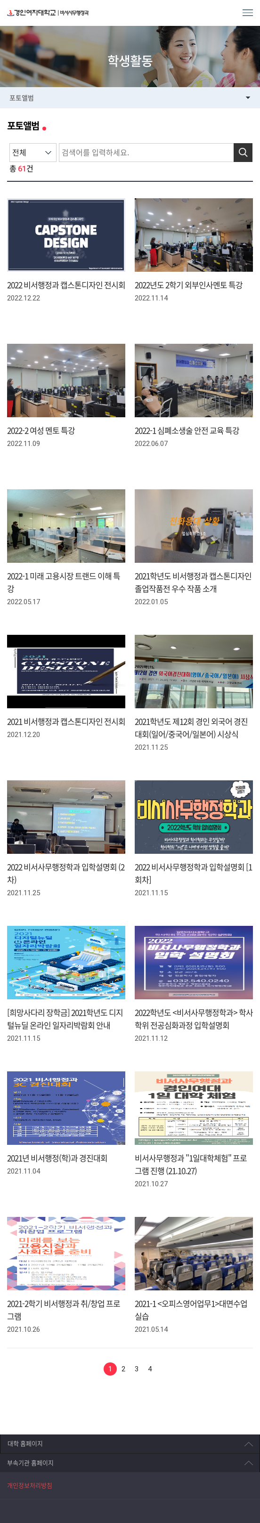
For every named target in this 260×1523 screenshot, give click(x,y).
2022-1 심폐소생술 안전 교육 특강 (187, 431)
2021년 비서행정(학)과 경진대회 (57, 1158)
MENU (248, 13)
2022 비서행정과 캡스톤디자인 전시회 (66, 285)
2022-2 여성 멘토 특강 (41, 431)
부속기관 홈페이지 (30, 1463)
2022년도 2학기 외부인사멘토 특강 (189, 285)
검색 (243, 152)
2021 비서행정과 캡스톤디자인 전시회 (66, 722)
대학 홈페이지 (25, 1444)
